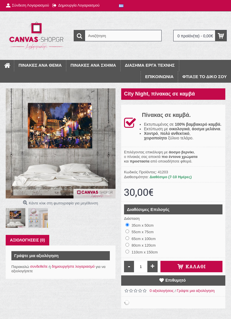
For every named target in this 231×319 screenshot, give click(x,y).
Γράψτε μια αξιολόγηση (195, 290)
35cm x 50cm (139, 225)
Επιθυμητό (175, 280)
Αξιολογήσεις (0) (27, 240)
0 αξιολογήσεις (162, 290)
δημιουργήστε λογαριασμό (73, 266)
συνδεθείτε (39, 266)
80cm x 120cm (140, 245)
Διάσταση (132, 218)
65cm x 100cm (140, 238)
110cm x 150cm (141, 252)
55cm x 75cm (139, 231)
